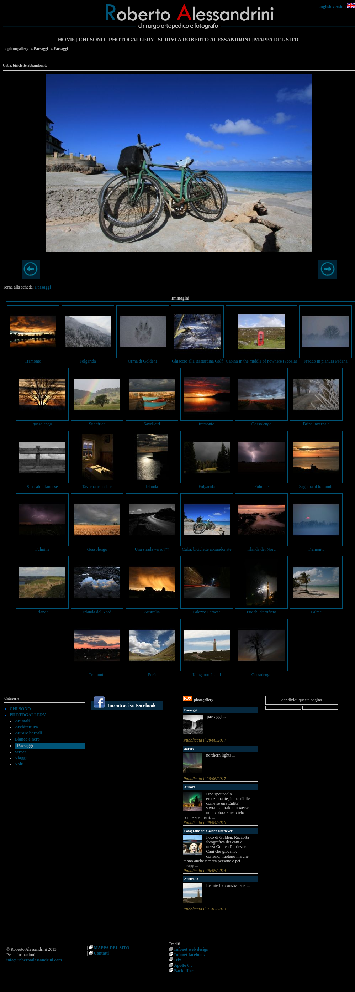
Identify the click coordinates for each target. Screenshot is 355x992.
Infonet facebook (189, 954)
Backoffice (184, 970)
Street (20, 751)
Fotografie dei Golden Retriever (208, 831)
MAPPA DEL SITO (276, 39)
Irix (177, 959)
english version (332, 6)
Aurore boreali (28, 733)
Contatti (101, 953)
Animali (22, 720)
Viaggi (21, 757)
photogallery (17, 48)
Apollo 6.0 (183, 965)
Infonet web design (191, 949)
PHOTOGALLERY (131, 39)
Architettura (26, 726)
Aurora (189, 787)
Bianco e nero (27, 739)
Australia (191, 879)
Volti (19, 764)
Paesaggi (41, 48)
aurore (189, 749)
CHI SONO (92, 39)
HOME (66, 39)
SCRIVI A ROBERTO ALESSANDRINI (204, 39)
